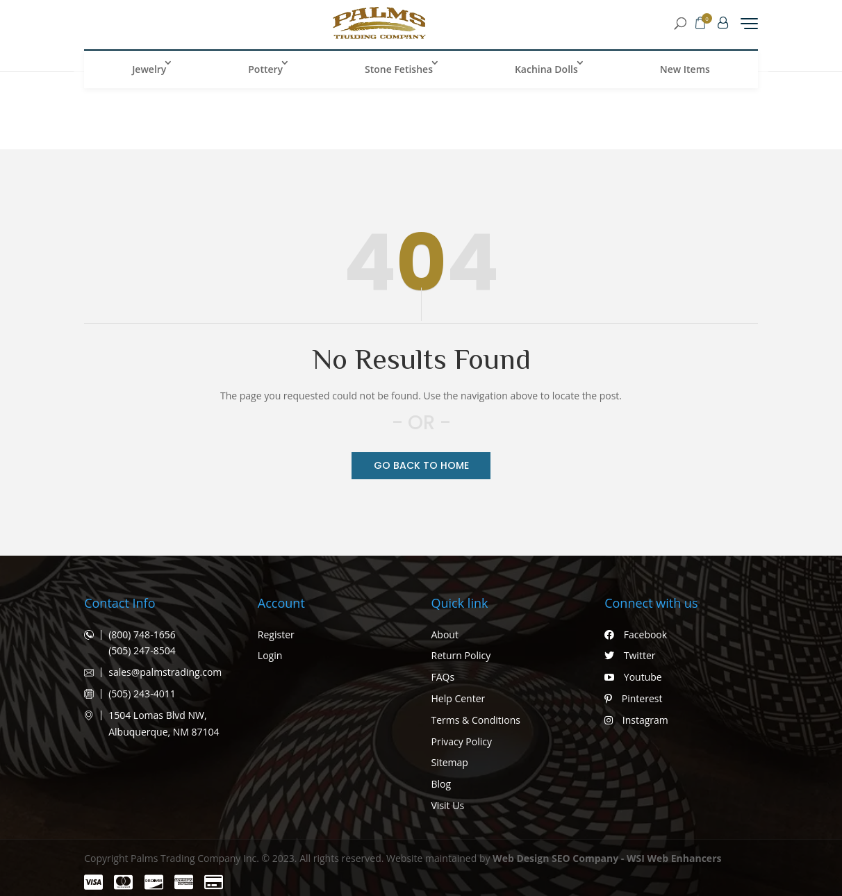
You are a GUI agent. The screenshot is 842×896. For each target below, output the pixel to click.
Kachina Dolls (546, 78)
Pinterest (633, 698)
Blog (441, 783)
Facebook (635, 634)
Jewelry (149, 78)
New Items (685, 78)
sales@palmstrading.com (165, 672)
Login (270, 655)
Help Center (458, 698)
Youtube (632, 676)
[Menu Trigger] (749, 27)
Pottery (265, 78)
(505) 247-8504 (141, 650)
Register (276, 634)
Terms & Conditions (476, 720)
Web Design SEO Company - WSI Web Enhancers (607, 858)
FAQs (443, 676)
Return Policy (461, 655)
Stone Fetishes (399, 78)
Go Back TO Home (421, 465)
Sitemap (449, 762)
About (445, 634)
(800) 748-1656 (141, 634)
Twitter (629, 655)
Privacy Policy (461, 741)
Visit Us (448, 805)
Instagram (636, 720)
